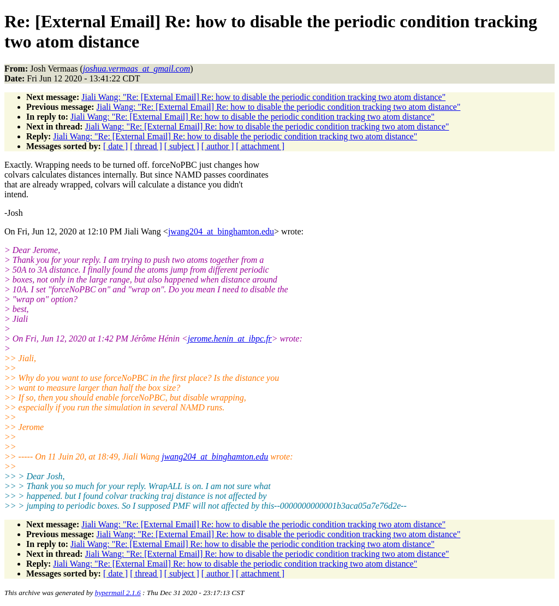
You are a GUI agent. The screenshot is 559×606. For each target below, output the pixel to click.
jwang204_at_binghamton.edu (221, 231)
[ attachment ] (260, 146)
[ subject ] (181, 146)
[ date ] (115, 146)
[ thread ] (146, 146)
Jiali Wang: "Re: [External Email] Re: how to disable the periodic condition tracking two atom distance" (263, 97)
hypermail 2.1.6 (118, 593)
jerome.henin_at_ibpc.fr (230, 338)
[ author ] (217, 146)
